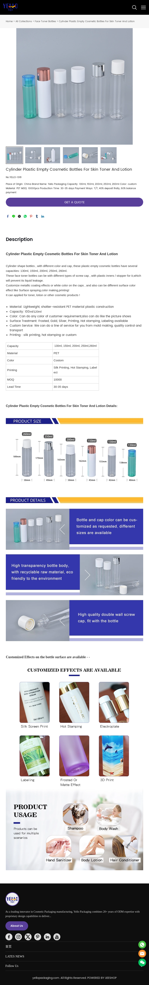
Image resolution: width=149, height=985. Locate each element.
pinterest (31, 216)
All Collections (24, 21)
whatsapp (25, 216)
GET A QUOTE (74, 202)
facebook (8, 216)
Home (9, 21)
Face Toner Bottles (45, 21)
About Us (16, 926)
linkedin (43, 216)
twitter (19, 216)
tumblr (37, 216)
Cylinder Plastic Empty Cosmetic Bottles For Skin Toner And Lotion (97, 21)
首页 (8, 946)
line (14, 216)
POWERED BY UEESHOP (102, 978)
